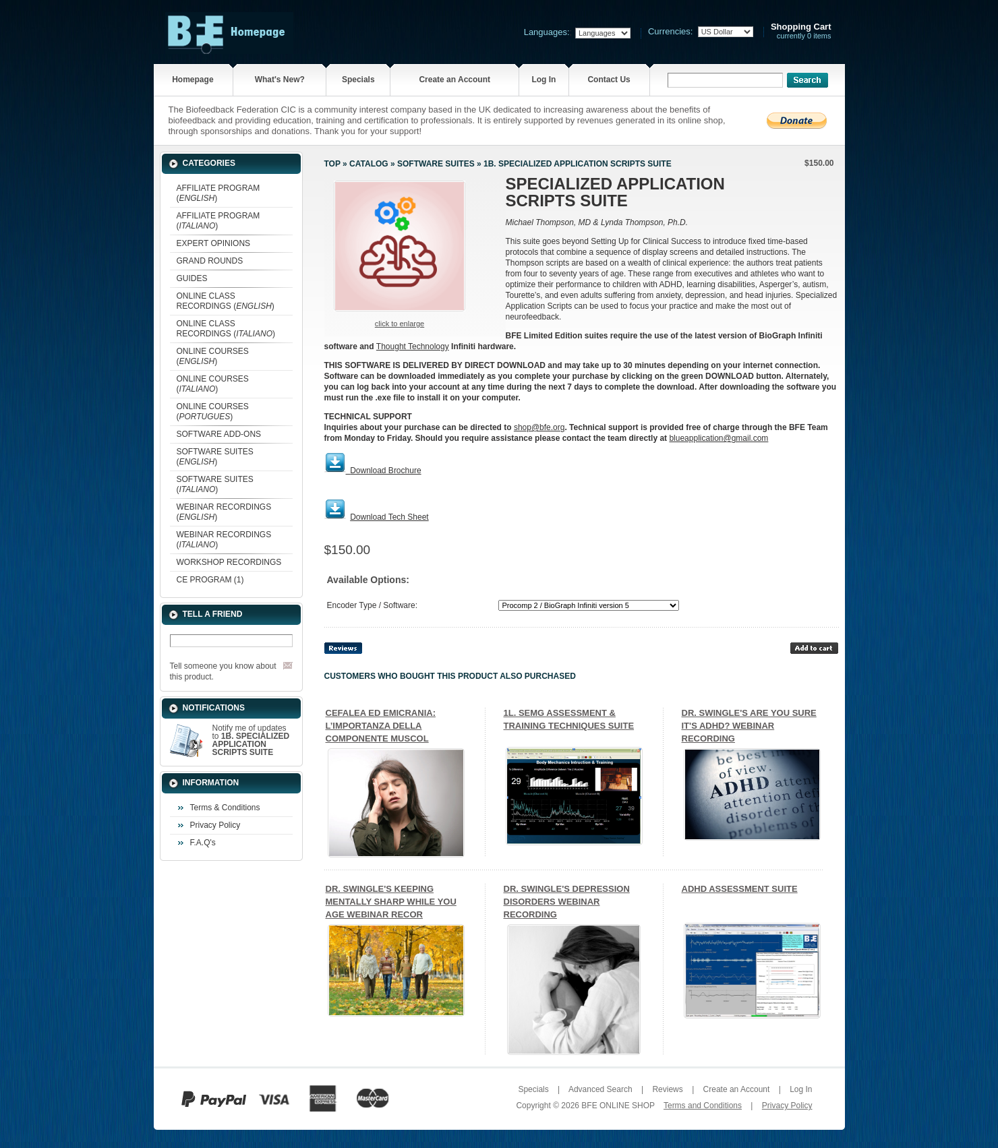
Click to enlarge (399, 324)
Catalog (368, 164)
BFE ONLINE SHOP (617, 1105)
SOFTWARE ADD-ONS (219, 434)
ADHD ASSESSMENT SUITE (740, 889)
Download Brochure (385, 470)
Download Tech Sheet (389, 517)
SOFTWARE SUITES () (215, 456)
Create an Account (454, 79)
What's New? (280, 79)
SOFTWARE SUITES (436, 164)
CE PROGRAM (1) (210, 579)
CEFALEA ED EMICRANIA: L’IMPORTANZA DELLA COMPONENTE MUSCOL (381, 726)
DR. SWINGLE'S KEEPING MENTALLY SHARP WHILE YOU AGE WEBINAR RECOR (391, 901)
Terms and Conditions (703, 1105)
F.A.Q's (203, 842)
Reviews (667, 1089)
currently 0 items (801, 31)
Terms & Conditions (225, 807)
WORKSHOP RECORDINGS (229, 562)
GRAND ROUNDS (210, 261)
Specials (358, 79)
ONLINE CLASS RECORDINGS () (225, 301)
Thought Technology (412, 346)
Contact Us (608, 79)
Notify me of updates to (251, 740)
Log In (543, 79)
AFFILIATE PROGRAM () (218, 193)
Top (332, 164)
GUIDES (192, 278)
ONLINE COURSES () (213, 356)
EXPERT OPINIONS (214, 243)
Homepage (192, 79)
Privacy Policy (215, 825)
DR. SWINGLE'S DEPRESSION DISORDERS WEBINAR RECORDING (567, 901)
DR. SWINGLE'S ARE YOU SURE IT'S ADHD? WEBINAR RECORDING (749, 726)
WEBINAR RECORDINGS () (224, 512)
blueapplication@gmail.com (718, 438)
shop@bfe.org (539, 427)
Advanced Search (600, 1089)
